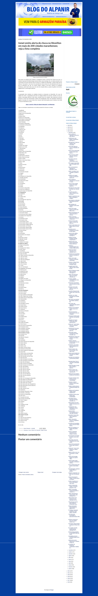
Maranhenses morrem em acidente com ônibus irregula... (73, 337)
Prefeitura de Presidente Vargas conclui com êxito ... (73, 309)
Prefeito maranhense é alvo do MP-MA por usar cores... (73, 482)
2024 (69, 129)
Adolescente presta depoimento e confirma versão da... (73, 541)
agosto (70, 555)
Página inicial (40, 472)
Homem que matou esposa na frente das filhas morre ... (73, 209)
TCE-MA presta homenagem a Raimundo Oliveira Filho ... (74, 516)
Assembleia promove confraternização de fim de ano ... (73, 537)
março (70, 564)
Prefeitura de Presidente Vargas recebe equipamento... (73, 391)
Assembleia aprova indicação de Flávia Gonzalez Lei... (73, 399)
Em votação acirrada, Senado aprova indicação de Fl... (72, 529)
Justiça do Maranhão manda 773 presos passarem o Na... (72, 486)
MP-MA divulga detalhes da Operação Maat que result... (73, 533)
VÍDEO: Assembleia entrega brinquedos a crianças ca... (73, 490)
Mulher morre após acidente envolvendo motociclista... (73, 259)
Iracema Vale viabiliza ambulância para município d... (73, 234)
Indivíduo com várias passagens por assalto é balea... (73, 296)
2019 (69, 576)
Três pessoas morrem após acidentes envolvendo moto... (73, 503)
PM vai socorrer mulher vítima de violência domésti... (73, 156)
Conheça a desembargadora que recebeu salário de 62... (73, 247)
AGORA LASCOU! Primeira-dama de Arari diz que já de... (73, 342)
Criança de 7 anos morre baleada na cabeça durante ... (73, 449)
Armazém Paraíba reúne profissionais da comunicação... (73, 379)
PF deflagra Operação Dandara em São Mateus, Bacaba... (73, 511)
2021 (69, 572)
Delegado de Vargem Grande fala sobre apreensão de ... (72, 321)
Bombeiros (26, 430)
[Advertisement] (73, 59)
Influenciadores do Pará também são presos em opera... (73, 404)
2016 (69, 582)
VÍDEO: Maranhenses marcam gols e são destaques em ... (73, 495)
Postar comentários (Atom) (27, 474)
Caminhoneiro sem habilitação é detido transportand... (73, 408)
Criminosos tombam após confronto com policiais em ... (73, 317)
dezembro (71, 132)
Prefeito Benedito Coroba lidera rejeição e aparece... (73, 366)
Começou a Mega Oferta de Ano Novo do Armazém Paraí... (73, 263)
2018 (69, 578)
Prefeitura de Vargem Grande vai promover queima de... (73, 176)
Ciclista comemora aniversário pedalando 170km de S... (73, 218)
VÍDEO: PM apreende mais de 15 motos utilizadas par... (73, 276)
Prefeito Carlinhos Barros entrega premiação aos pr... (73, 387)
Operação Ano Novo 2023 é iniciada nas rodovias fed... (73, 189)
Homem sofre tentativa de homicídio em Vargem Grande (73, 354)
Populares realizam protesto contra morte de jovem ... (73, 383)
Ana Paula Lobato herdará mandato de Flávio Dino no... (74, 525)
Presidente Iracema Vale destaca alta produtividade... (73, 395)
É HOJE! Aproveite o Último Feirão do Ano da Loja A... (73, 193)
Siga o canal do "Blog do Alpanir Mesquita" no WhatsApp (40, 104)
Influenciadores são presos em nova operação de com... (73, 499)
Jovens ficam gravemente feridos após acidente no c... (73, 445)
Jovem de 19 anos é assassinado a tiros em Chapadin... (73, 313)
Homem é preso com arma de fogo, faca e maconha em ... (73, 371)
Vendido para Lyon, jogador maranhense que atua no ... (73, 139)
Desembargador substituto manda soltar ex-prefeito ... (74, 470)
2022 (69, 571)
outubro (70, 551)
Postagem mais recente (24, 472)
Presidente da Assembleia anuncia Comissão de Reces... (73, 255)
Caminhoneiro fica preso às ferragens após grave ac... (73, 329)
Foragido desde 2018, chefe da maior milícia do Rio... (73, 267)
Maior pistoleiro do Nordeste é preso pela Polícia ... (73, 205)
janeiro (70, 568)
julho (70, 557)
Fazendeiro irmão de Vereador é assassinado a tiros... (73, 160)
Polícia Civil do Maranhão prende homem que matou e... (73, 152)
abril (70, 563)
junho (70, 559)
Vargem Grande (44, 430)
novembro (71, 550)
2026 (69, 125)
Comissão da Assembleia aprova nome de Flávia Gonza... (73, 424)
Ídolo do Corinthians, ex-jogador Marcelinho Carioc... (73, 428)
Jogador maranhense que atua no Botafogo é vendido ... (73, 197)
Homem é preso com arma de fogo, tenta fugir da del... (73, 350)
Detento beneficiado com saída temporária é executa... (73, 213)
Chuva (29, 430)
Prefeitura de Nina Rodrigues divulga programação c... (72, 238)
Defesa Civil (33, 430)
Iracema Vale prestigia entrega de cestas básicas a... (73, 185)
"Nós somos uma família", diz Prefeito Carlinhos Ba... (73, 300)
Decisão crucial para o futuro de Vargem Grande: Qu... (73, 520)
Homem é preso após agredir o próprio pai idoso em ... (73, 222)
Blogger (51, 589)
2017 (69, 580)
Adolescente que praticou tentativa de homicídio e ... (74, 375)
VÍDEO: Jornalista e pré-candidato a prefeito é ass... (73, 172)
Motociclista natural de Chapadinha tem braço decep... (73, 441)
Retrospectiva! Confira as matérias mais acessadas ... (73, 143)
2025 (69, 127)
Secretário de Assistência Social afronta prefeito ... (73, 358)
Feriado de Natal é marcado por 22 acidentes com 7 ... (72, 251)
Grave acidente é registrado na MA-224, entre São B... (73, 135)
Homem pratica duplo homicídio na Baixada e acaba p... (73, 461)
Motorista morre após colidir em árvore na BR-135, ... (73, 288)
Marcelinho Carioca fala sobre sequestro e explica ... (73, 416)
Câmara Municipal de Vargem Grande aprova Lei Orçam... (73, 478)
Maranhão (38, 430)
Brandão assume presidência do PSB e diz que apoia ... (73, 230)
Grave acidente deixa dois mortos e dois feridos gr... (73, 466)
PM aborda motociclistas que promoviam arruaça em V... (74, 284)
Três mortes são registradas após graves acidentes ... (74, 304)
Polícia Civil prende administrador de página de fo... (72, 507)
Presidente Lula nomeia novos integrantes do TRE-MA (73, 346)
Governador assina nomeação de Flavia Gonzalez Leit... (73, 333)
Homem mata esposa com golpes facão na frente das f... (74, 226)
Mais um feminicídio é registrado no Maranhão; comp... (73, 168)
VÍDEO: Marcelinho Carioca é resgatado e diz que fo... (73, 420)
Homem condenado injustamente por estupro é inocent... (73, 432)
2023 (69, 130)
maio (70, 561)
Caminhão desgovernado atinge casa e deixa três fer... (74, 292)
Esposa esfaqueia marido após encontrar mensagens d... (73, 271)
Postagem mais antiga (57, 472)
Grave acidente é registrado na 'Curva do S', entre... (73, 180)
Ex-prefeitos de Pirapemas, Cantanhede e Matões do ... (73, 546)
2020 (69, 574)
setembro (71, 553)
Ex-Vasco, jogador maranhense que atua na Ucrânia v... (73, 280)
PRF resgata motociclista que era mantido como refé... (73, 164)
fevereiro (71, 566)
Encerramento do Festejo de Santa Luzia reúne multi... (73, 437)
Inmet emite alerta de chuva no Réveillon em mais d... (73, 147)
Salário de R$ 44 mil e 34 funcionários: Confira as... (73, 453)
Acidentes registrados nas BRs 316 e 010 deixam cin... (73, 474)
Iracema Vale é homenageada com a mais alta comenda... (73, 412)
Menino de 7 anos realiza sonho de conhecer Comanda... (73, 325)
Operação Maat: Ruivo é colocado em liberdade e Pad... (73, 362)
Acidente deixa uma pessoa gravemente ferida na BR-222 (73, 242)
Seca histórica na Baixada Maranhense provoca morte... (73, 201)
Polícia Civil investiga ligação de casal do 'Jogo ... (73, 457)
